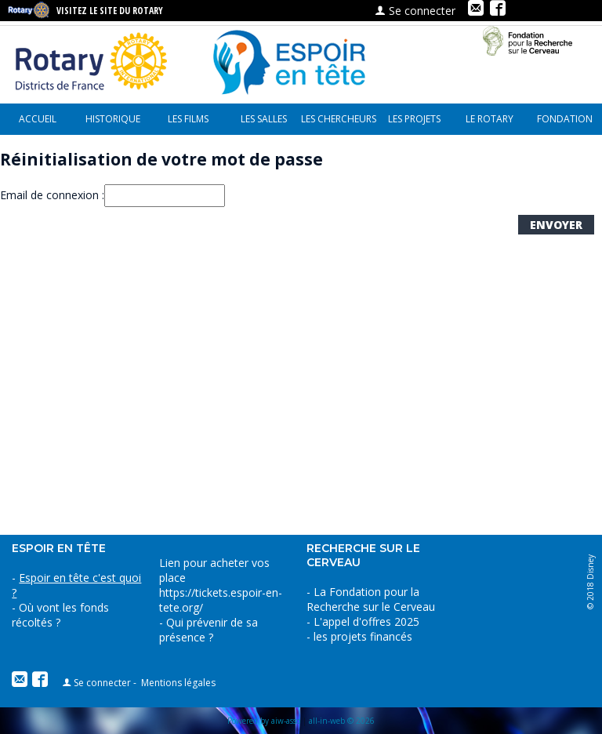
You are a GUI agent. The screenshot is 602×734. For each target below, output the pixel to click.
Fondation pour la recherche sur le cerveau (564, 123)
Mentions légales (178, 682)
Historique (112, 118)
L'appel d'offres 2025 (366, 621)
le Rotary (489, 118)
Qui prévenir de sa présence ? (208, 630)
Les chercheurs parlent (338, 123)
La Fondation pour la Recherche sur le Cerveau (370, 599)
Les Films (188, 118)
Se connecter (415, 10)
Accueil (37, 118)
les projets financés (414, 123)
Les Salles (264, 118)
